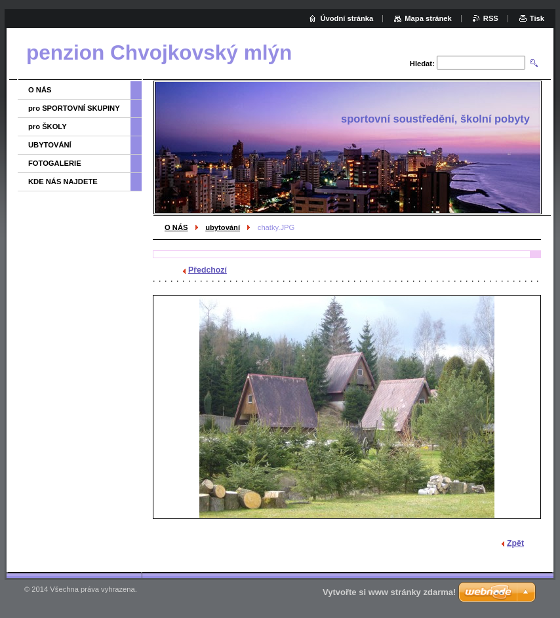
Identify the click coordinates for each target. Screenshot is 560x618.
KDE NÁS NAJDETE (63, 181)
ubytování (222, 227)
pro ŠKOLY (47, 126)
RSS (490, 18)
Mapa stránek (428, 18)
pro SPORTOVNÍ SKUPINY (74, 108)
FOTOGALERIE (54, 163)
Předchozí (207, 270)
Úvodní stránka (346, 18)
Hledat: (422, 64)
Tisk (537, 18)
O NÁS (176, 227)
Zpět (515, 543)
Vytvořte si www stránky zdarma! (389, 592)
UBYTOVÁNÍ (49, 145)
